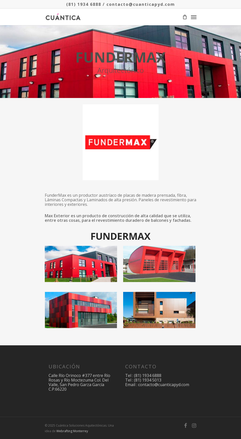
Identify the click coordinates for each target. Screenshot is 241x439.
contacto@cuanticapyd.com (140, 4)
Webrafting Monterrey (72, 431)
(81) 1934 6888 (83, 4)
